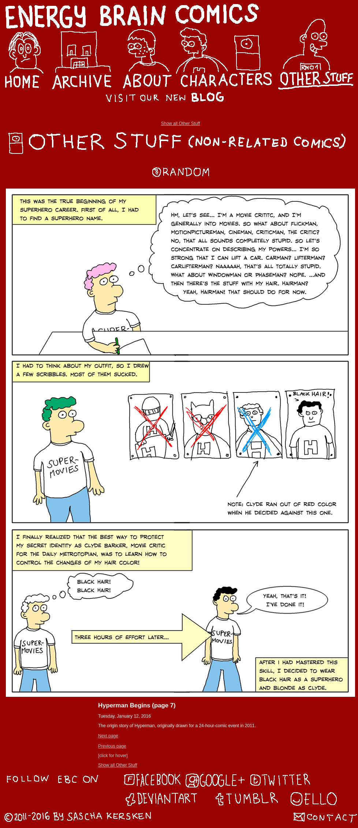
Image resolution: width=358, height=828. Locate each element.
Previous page (112, 746)
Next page (108, 735)
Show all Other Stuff (180, 123)
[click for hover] (113, 755)
